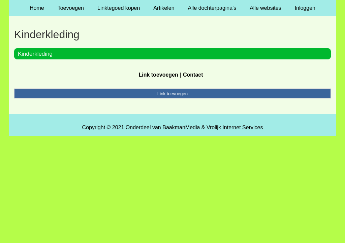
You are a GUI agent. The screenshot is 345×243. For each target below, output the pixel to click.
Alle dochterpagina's (212, 8)
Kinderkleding (35, 54)
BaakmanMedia (181, 127)
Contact (193, 75)
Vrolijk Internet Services (235, 127)
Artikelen (163, 8)
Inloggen (305, 8)
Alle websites (265, 8)
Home (37, 8)
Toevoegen (71, 8)
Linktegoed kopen (118, 8)
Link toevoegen (158, 75)
